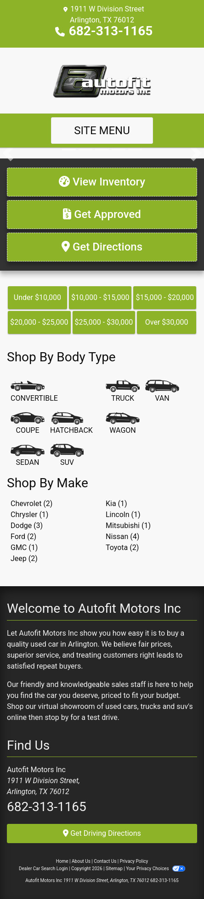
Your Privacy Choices (155, 868)
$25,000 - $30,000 (104, 322)
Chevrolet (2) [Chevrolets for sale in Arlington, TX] (31, 503)
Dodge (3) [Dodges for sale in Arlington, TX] (27, 525)
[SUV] (67, 455)
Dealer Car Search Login (43, 868)
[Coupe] (28, 423)
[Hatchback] (71, 423)
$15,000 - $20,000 (165, 297)
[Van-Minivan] (162, 391)
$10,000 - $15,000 (100, 297)
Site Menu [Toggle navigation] (102, 130)
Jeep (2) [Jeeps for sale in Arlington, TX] (24, 558)
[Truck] (123, 391)
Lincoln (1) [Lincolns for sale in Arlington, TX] (123, 514)
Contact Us (105, 861)
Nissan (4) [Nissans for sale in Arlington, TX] (122, 536)
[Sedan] (28, 455)
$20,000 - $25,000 (39, 322)
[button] (8, 152)
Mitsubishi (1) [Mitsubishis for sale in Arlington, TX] (128, 525)
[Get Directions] (102, 247)
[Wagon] (123, 423)
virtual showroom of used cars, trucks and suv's (115, 706)
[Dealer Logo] (102, 80)
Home (62, 861)
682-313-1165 (111, 30)
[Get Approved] (102, 214)
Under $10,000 (37, 297)
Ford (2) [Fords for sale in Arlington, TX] (23, 536)
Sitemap (114, 868)
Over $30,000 (166, 322)
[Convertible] (34, 391)
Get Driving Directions (102, 833)
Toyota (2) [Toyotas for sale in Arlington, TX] (122, 547)
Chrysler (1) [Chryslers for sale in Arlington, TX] (29, 514)
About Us (81, 861)
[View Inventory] (102, 182)
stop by (56, 717)
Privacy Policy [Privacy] (134, 861)
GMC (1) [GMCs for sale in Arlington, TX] (24, 547)
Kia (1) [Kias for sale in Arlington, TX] (116, 503)
